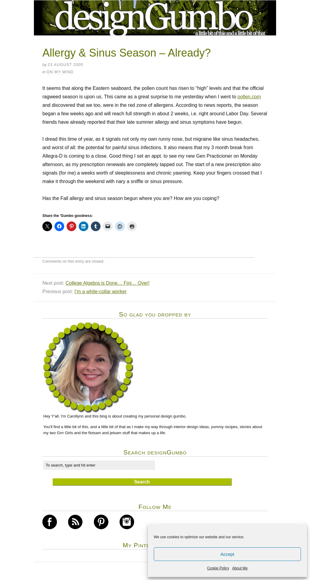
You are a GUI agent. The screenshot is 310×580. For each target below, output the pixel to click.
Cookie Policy (218, 568)
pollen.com (249, 96)
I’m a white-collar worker (100, 291)
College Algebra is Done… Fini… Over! (107, 283)
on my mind (60, 72)
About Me (240, 568)
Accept (227, 554)
